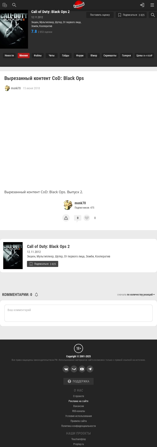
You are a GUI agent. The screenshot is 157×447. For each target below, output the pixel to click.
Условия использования (78, 416)
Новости (9, 55)
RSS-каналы (78, 411)
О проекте (78, 396)
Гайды (65, 55)
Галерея (126, 55)
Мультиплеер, (47, 22)
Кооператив (45, 26)
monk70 (80, 203)
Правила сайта (79, 421)
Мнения (23, 55)
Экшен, (35, 22)
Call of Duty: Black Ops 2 (50, 12)
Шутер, (59, 22)
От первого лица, (72, 22)
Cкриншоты (110, 55)
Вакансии (78, 406)
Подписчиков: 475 (84, 207)
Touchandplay (78, 439)
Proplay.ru (78, 444)
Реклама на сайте (78, 401)
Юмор (94, 55)
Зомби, (35, 26)
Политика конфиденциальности (78, 426)
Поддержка (78, 381)
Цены (144, 55)
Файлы (38, 55)
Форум (79, 55)
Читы (52, 55)
